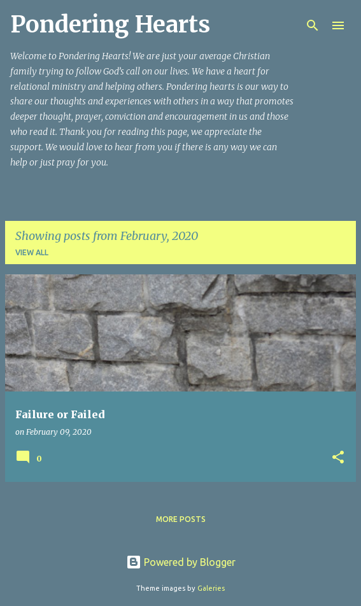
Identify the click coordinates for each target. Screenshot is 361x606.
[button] (338, 458)
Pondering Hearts (110, 24)
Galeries (211, 588)
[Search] (312, 25)
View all (31, 252)
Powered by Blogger (181, 562)
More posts (181, 519)
